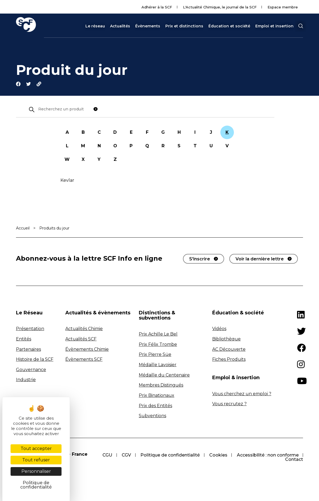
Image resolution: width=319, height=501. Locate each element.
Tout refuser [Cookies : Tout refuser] (36, 459)
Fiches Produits (229, 359)
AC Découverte (229, 349)
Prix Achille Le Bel (158, 334)
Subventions (152, 416)
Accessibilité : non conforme (267, 455)
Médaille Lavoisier (157, 365)
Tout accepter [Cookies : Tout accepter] (36, 448)
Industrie (26, 380)
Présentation (30, 329)
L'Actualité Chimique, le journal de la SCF (220, 7)
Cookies (218, 455)
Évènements (147, 26)
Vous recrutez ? (229, 404)
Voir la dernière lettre (260, 259)
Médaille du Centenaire (164, 375)
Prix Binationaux (156, 395)
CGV (125, 455)
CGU (106, 455)
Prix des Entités (155, 406)
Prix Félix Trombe (158, 344)
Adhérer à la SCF (156, 7)
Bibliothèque (226, 339)
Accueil (23, 228)
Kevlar (67, 180)
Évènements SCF (83, 359)
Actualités (120, 26)
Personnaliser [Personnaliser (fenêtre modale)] (36, 471)
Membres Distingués (161, 385)
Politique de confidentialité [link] (36, 485)
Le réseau (95, 26)
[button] (300, 26)
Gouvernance (31, 370)
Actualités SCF (80, 339)
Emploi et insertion (274, 26)
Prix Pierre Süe (155, 355)
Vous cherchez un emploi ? (241, 394)
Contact (294, 459)
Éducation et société (229, 26)
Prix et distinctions (184, 26)
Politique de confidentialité (169, 455)
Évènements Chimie (87, 349)
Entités (23, 339)
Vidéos (219, 329)
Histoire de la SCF (34, 359)
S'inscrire (199, 259)
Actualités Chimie (84, 329)
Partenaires (28, 349)
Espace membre (283, 7)
